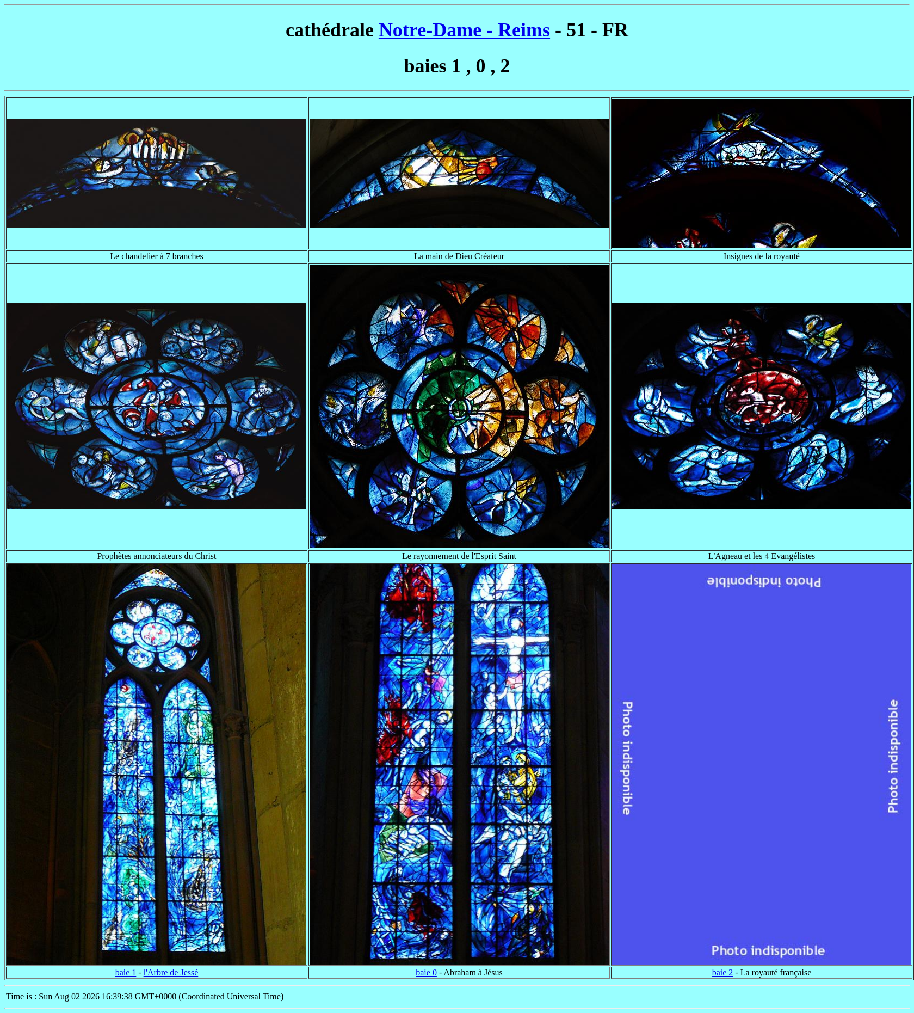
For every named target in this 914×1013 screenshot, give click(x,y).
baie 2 (722, 972)
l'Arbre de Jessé (171, 972)
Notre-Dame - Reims (464, 30)
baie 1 (126, 972)
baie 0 (426, 972)
